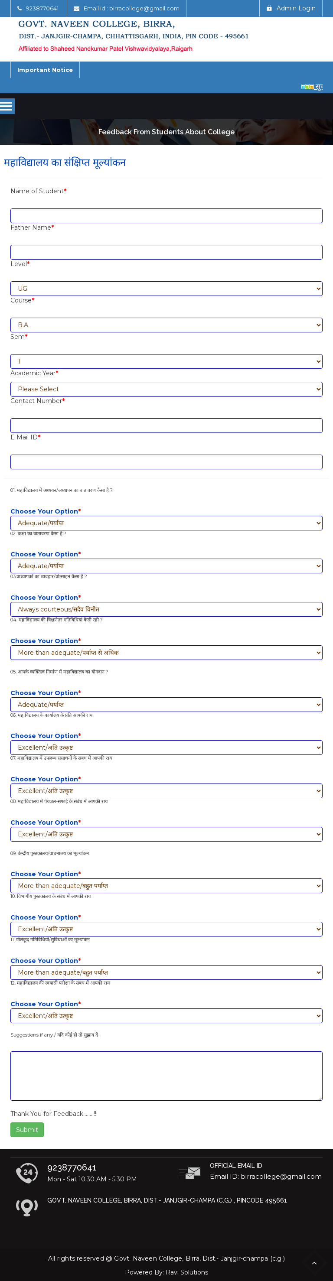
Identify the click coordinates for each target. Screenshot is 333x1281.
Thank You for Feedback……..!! (53, 1114)
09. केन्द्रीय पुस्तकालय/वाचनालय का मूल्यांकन (49, 853)
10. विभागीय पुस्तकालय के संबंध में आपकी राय (50, 896)
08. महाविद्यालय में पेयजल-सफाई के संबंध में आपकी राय (59, 801)
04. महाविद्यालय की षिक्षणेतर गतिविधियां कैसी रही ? (56, 620)
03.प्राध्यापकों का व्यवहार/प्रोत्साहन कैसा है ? (48, 576)
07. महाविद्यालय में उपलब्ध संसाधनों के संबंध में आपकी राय (61, 758)
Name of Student (38, 191)
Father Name (32, 227)
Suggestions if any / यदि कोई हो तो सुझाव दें (54, 1035)
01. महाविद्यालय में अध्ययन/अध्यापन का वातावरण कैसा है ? (61, 490)
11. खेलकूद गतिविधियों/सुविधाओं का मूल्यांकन (50, 939)
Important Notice (45, 69)
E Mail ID (25, 437)
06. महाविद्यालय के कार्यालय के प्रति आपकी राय (51, 715)
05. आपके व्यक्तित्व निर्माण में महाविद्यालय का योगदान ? (59, 672)
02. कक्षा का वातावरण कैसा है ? (38, 533)
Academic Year (34, 373)
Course (22, 300)
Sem (18, 337)
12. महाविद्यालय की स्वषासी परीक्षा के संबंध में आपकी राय (60, 983)
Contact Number (37, 401)
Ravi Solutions (187, 1272)
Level (19, 264)
